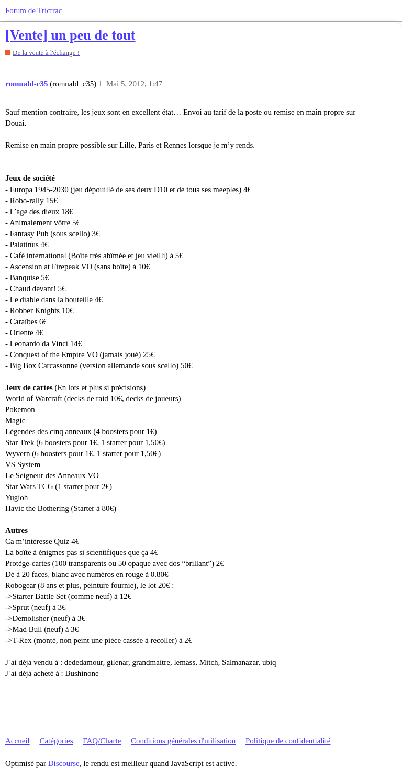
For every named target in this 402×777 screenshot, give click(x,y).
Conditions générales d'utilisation (183, 741)
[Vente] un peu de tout (70, 35)
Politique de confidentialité (287, 741)
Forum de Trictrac (33, 10)
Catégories (56, 741)
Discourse (64, 763)
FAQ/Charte (102, 741)
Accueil (17, 741)
